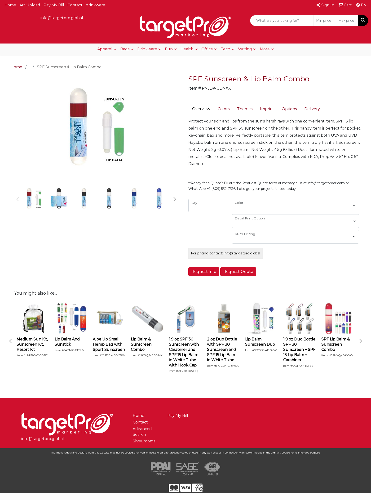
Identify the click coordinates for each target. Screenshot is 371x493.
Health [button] (187, 49)
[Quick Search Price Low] (325, 20)
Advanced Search (142, 432)
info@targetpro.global (61, 18)
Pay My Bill (54, 5)
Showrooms (144, 441)
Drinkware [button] (147, 49)
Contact (75, 5)
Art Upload (29, 5)
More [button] (265, 49)
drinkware (95, 5)
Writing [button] (245, 49)
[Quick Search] (282, 20)
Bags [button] (124, 49)
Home (10, 5)
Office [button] (207, 49)
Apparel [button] (104, 49)
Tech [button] (225, 49)
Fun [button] (169, 49)
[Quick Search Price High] (347, 20)
